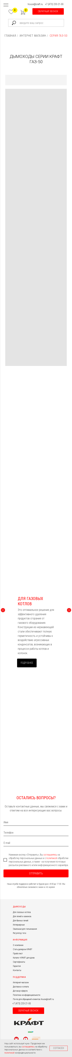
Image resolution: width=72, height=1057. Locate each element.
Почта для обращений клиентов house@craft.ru (33, 999)
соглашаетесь (50, 854)
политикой (52, 858)
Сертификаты (19, 962)
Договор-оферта (20, 991)
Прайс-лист (18, 953)
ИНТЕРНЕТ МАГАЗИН (33, 35)
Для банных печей (20, 920)
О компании (18, 945)
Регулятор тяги (19, 933)
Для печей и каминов (22, 916)
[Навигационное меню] (5, 5)
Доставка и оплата (21, 986)
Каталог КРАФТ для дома (24, 958)
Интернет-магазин (21, 982)
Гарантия (17, 966)
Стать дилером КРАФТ (22, 949)
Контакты (17, 970)
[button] (48, 11)
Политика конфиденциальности (26, 995)
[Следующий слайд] (69, 610)
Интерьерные (19, 925)
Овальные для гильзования (25, 929)
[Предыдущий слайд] (3, 610)
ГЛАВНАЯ (10, 35)
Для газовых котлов (22, 912)
